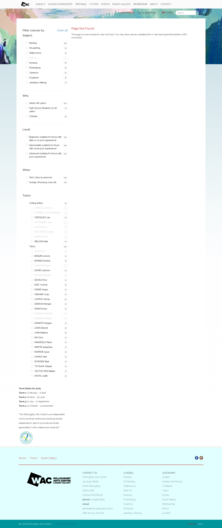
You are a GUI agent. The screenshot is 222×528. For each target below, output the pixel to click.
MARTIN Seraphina (43, 347)
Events (105, 4)
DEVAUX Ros (40, 280)
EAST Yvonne (40, 285)
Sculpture (34, 77)
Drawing (33, 63)
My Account (128, 13)
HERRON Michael (42, 304)
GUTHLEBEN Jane (43, 222)
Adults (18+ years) (37, 103)
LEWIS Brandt (41, 328)
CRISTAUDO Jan (42, 217)
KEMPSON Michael (43, 313)
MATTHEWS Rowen (44, 232)
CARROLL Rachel (42, 208)
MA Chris (38, 337)
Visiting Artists (36, 203)
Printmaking (34, 68)
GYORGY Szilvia (42, 299)
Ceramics (33, 72)
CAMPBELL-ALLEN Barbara (47, 212)
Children (33, 116)
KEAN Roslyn (40, 309)
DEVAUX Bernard (42, 275)
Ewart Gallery (121, 4)
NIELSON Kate (41, 241)
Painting (33, 43)
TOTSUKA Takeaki (43, 366)
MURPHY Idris (41, 236)
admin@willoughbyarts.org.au (97, 508)
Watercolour (35, 53)
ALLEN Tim (39, 251)
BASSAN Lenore (42, 256)
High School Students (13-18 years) (43, 110)
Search (199, 13)
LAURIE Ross (40, 227)
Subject (41, 4)
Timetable (81, 4)
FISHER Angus (41, 289)
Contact (165, 4)
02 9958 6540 (148, 12)
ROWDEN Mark (41, 361)
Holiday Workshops (60, 4)
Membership (140, 4)
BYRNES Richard (42, 261)
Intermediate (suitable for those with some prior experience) (44, 147)
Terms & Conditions (65, 524)
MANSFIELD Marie (43, 342)
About (154, 4)
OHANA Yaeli (40, 356)
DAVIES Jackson (42, 270)
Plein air (33, 58)
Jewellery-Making (37, 82)
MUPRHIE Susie (41, 352)
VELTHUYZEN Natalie (44, 371)
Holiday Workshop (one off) (42, 182)
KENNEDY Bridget (42, 318)
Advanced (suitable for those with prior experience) (45, 155)
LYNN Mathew (41, 333)
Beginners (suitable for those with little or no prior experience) (45, 138)
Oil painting (34, 48)
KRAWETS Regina (43, 323)
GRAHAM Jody (41, 294)
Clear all (62, 30)
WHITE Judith (41, 376)
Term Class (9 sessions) (40, 177)
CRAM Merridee (42, 265)
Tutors (93, 4)
